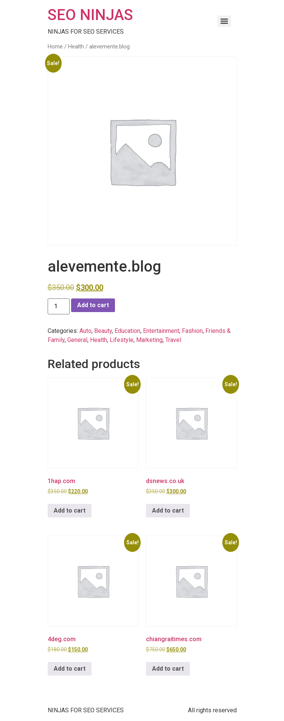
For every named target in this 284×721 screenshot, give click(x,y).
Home (55, 46)
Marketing (149, 339)
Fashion (192, 330)
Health (76, 46)
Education (127, 330)
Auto (85, 330)
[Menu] (224, 21)
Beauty (103, 330)
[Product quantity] (59, 306)
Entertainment (161, 330)
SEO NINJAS (90, 15)
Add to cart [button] (69, 510)
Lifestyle (121, 339)
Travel (173, 339)
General (77, 339)
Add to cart (93, 305)
